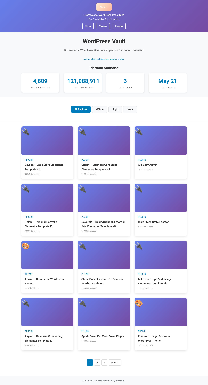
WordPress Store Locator (153, 222)
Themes (103, 26)
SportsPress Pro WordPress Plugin (102, 336)
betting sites (103, 59)
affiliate (99, 109)
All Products (81, 109)
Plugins (119, 26)
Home (88, 26)
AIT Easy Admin (147, 164)
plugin (115, 109)
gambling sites (117, 59)
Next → (115, 362)
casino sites (89, 59)
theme (130, 109)
